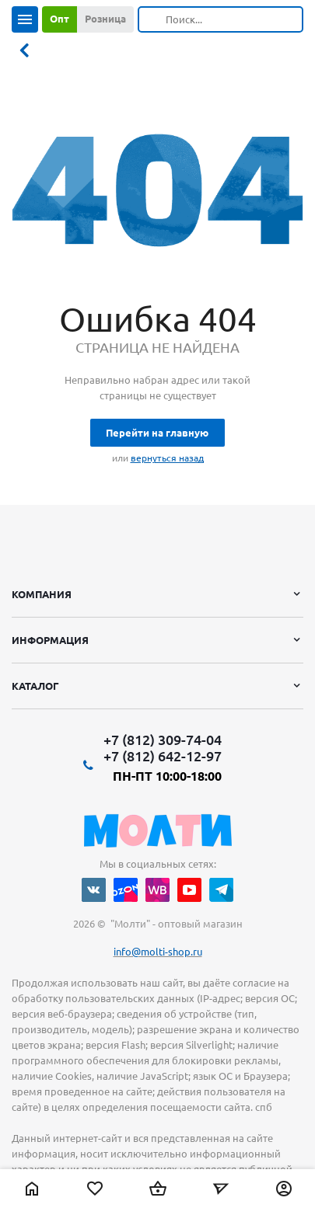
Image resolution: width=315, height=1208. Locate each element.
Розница (105, 18)
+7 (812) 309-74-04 (162, 740)
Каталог (35, 686)
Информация (50, 640)
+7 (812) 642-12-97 (162, 756)
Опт (59, 18)
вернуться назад (167, 458)
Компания (42, 594)
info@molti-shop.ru (158, 951)
